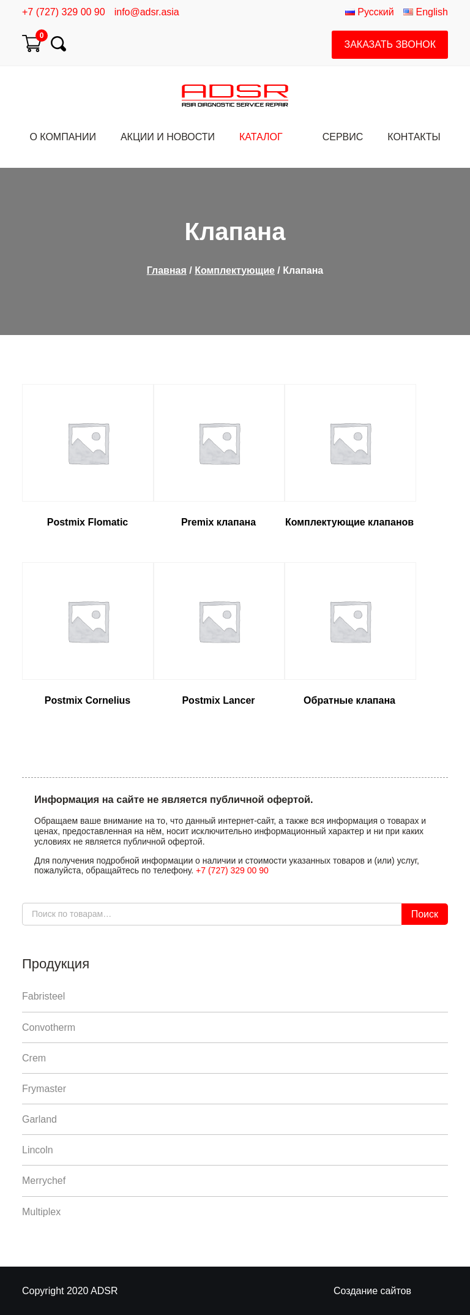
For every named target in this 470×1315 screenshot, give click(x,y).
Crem (34, 1058)
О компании (62, 137)
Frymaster (44, 1088)
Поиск (424, 914)
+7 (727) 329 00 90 (63, 12)
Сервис (343, 137)
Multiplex (41, 1212)
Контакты (413, 137)
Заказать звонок (390, 44)
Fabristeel (43, 996)
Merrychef (43, 1180)
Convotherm (48, 1027)
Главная (167, 270)
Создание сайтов (372, 1291)
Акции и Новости (168, 137)
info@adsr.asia (146, 12)
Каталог (261, 137)
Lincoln (37, 1150)
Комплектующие (235, 270)
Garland (39, 1119)
